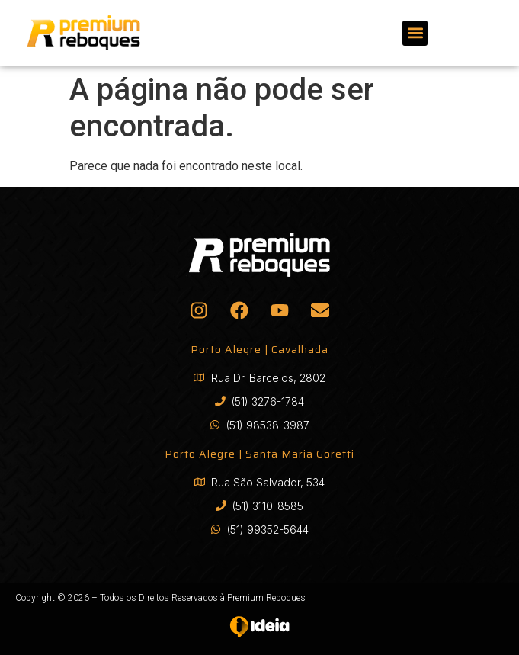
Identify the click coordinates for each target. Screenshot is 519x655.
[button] (415, 33)
